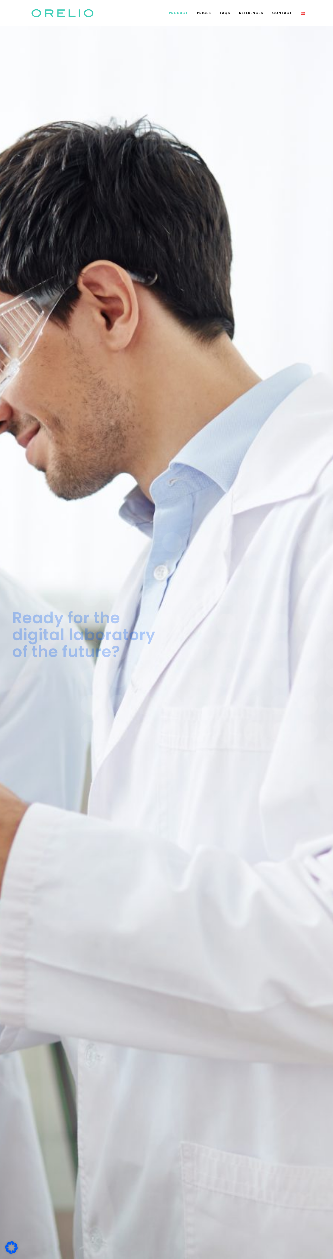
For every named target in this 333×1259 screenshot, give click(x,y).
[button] (11, 1247)
